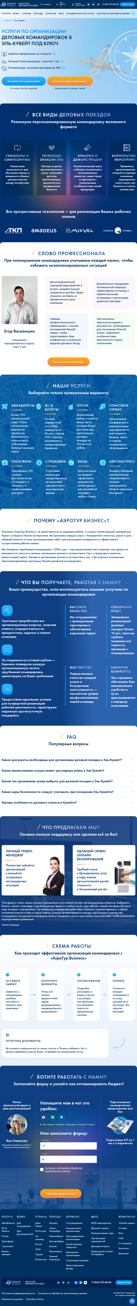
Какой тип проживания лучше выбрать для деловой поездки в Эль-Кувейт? (57, 781)
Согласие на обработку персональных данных (62, 1293)
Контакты (103, 13)
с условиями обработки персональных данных (63, 1169)
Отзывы (71, 13)
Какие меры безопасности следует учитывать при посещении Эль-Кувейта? (58, 792)
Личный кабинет (120, 13)
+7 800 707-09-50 (110, 4)
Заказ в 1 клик (128, 4)
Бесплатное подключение (24, 81)
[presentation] (61, 1181)
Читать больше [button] (10, 925)
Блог (79, 13)
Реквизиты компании (12, 1299)
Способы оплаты (34, 1299)
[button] (7, 13)
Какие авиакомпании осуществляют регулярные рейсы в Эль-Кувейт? (53, 770)
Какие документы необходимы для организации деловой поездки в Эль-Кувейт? (62, 760)
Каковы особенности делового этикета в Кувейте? (39, 802)
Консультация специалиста (70, 81)
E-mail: (44, 1153)
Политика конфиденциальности (18, 1293)
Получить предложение (61, 1193)
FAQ (84, 13)
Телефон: (46, 1140)
